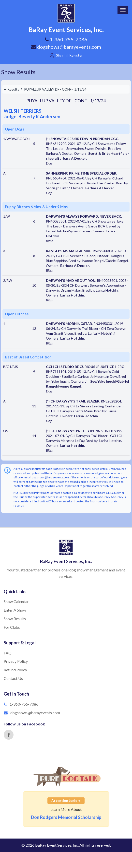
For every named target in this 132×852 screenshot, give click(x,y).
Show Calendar (16, 601)
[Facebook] (9, 735)
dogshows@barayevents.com (66, 47)
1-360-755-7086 (24, 704)
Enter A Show (15, 610)
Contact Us (13, 678)
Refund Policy (15, 669)
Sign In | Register (69, 55)
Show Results (18, 71)
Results (11, 89)
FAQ (8, 653)
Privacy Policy (16, 661)
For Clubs (12, 627)
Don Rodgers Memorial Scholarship (66, 817)
